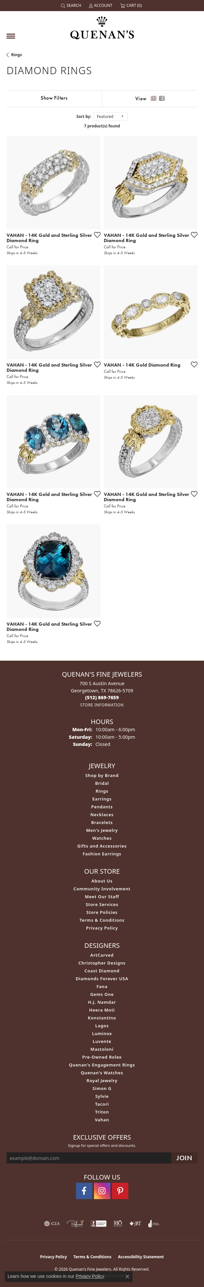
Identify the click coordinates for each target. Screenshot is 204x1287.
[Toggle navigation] (11, 36)
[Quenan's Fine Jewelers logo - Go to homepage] (102, 25)
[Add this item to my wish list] (95, 234)
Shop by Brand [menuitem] (102, 775)
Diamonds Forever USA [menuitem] (102, 979)
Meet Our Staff (102, 896)
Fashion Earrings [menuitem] (102, 854)
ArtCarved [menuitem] (102, 955)
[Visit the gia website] (52, 1224)
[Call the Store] (102, 697)
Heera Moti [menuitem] (102, 1010)
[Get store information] (102, 705)
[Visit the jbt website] (135, 1224)
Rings (16, 55)
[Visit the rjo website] (118, 1224)
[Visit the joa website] (154, 1224)
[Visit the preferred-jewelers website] (75, 1224)
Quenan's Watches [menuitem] (102, 1073)
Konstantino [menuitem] (102, 1018)
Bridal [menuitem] (102, 783)
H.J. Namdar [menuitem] (102, 1002)
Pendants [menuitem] (102, 807)
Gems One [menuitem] (102, 994)
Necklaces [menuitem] (102, 814)
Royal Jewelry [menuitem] (102, 1080)
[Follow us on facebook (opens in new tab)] (84, 1191)
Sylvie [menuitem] (102, 1096)
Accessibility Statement (141, 1257)
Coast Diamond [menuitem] (102, 971)
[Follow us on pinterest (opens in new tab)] (120, 1191)
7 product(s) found (102, 126)
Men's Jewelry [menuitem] (102, 830)
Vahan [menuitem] (102, 1120)
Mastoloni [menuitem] (101, 1049)
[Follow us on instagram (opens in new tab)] (102, 1191)
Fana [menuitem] (102, 986)
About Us (101, 881)
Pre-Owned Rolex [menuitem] (101, 1057)
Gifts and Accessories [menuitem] (102, 846)
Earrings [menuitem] (102, 799)
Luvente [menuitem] (102, 1041)
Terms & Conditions (102, 920)
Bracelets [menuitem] (102, 822)
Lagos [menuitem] (102, 1026)
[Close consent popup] (127, 1277)
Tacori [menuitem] (102, 1104)
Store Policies (102, 912)
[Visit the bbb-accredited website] (98, 1224)
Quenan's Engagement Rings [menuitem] (102, 1065)
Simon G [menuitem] (101, 1088)
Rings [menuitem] (102, 791)
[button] (72, 5)
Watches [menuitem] (102, 838)
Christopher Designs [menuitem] (102, 963)
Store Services (102, 904)
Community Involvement (101, 889)
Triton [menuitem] (102, 1112)
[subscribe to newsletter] (184, 1158)
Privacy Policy (102, 928)
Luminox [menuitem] (102, 1033)
